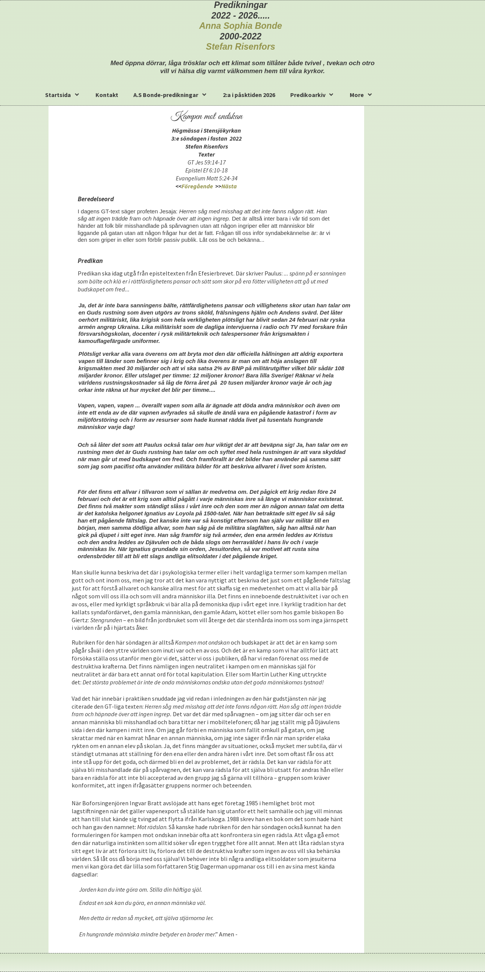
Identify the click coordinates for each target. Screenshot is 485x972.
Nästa (229, 186)
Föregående (197, 186)
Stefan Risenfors (240, 47)
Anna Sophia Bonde (240, 26)
